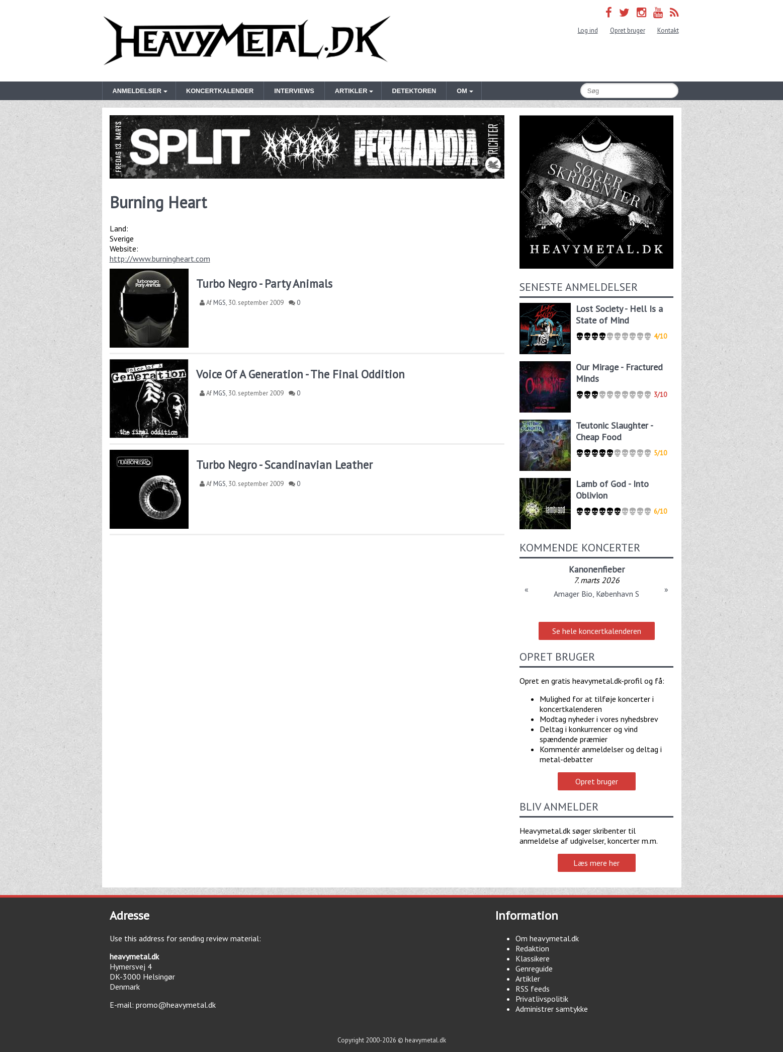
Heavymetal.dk (247, 41)
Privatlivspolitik (541, 999)
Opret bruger (627, 30)
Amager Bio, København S (596, 594)
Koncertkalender (219, 91)
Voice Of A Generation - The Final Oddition (300, 374)
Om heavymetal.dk (547, 938)
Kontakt (668, 30)
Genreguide (534, 968)
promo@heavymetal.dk (176, 1005)
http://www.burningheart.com (160, 259)
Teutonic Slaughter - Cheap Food (614, 431)
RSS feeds (532, 989)
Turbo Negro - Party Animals (264, 283)
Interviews (294, 91)
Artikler (527, 979)
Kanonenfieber (597, 569)
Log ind (588, 30)
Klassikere (532, 958)
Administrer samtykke (551, 1009)
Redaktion (532, 948)
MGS (219, 302)
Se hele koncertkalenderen (596, 631)
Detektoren (414, 91)
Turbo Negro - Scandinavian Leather (284, 464)
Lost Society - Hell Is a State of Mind (619, 314)
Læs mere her (596, 863)
